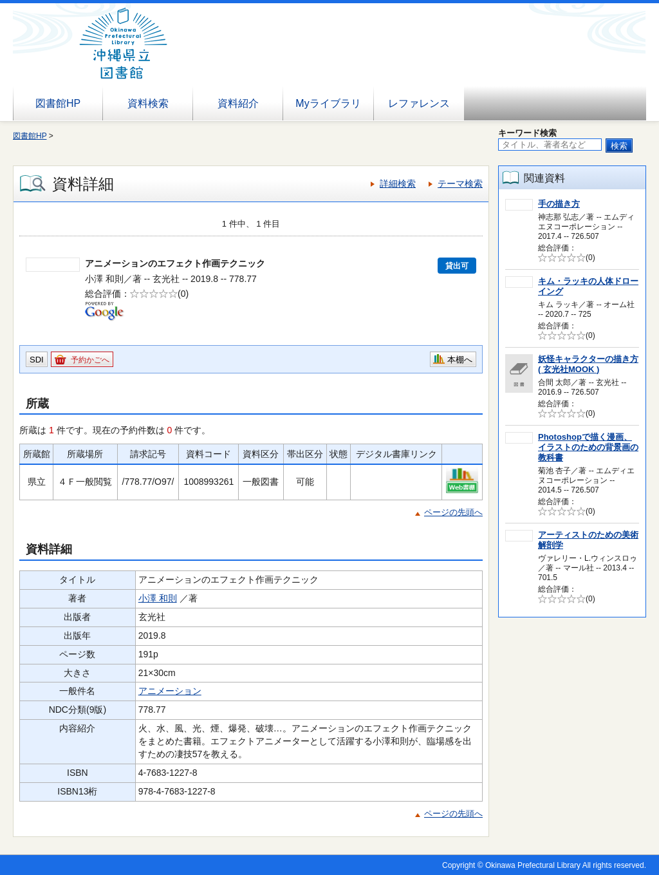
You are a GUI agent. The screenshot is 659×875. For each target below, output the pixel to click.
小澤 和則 (157, 598)
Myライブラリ (327, 103)
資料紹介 (238, 103)
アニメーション (169, 691)
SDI (37, 359)
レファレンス (419, 103)
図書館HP (57, 103)
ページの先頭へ (453, 512)
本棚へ (459, 359)
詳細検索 (398, 183)
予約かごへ (90, 359)
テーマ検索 (460, 183)
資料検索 (148, 103)
